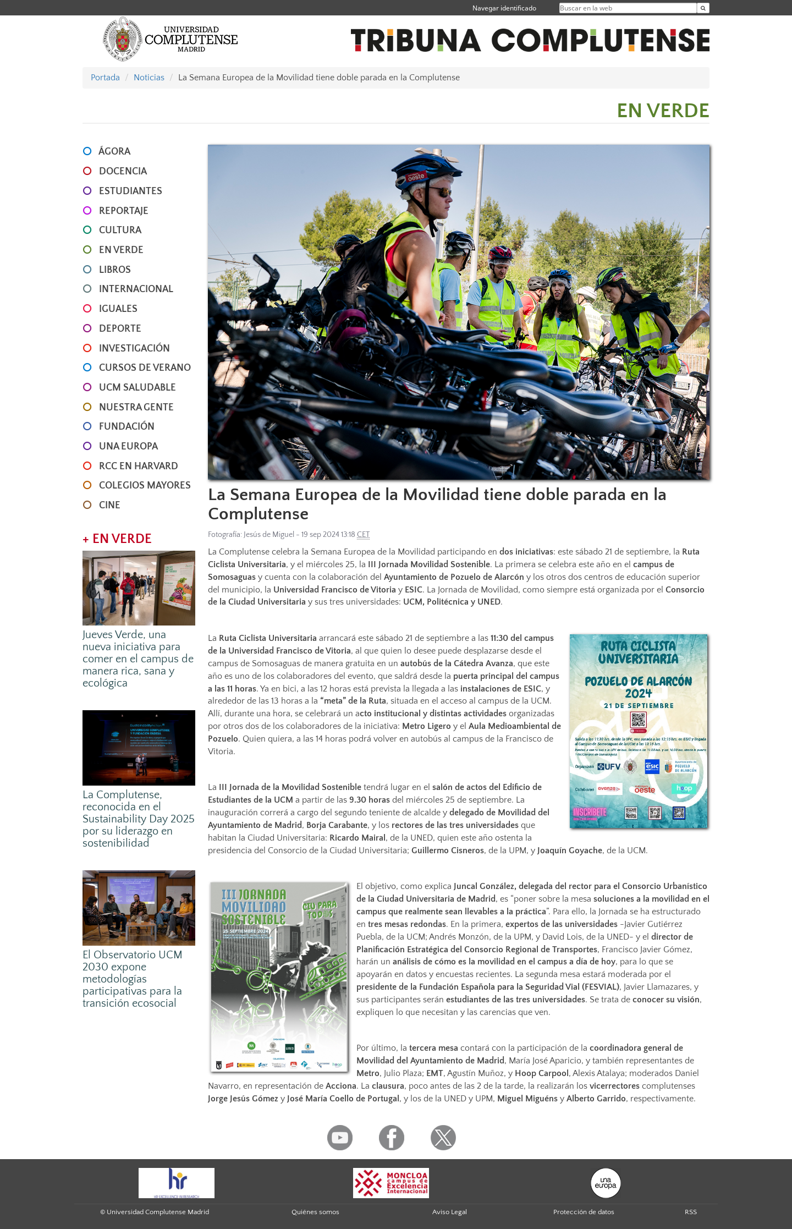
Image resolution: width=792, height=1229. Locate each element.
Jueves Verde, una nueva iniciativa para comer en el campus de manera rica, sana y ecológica (138, 659)
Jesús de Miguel (269, 534)
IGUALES (118, 309)
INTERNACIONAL (136, 289)
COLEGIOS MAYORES (145, 485)
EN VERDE (121, 250)
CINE (109, 505)
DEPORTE (120, 328)
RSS (691, 1212)
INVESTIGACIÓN (134, 348)
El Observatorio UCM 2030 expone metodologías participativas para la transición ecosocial (132, 979)
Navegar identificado (504, 8)
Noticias (149, 78)
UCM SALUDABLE (137, 387)
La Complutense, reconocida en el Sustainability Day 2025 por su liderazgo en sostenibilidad (138, 819)
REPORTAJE (123, 211)
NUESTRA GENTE (136, 407)
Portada (105, 78)
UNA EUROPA (128, 446)
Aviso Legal (449, 1212)
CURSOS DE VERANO (145, 368)
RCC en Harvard (138, 466)
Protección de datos (583, 1212)
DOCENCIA (123, 171)
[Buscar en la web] (703, 8)
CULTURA (120, 230)
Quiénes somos (315, 1212)
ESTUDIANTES (130, 191)
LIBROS (115, 270)
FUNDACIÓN (127, 426)
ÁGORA (114, 151)
